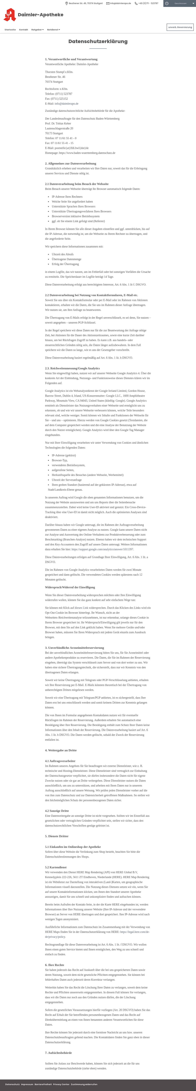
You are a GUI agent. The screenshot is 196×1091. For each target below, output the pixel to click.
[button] (179, 3)
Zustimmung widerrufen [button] (84, 1084)
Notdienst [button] (53, 29)
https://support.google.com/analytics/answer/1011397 (102, 549)
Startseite (10, 29)
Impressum (27, 1084)
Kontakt (23, 29)
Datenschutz (12, 1084)
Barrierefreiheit (43, 1084)
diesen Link (81, 607)
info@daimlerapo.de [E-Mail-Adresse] (118, 3)
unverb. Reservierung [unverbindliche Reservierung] (180, 27)
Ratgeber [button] (37, 29)
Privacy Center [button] (61, 1084)
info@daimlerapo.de (66, 103)
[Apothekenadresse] (84, 3)
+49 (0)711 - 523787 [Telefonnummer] (146, 3)
